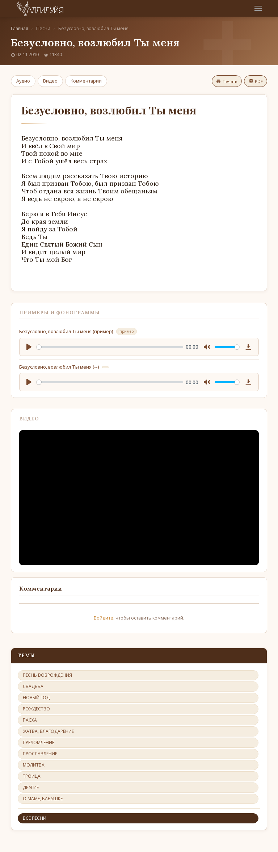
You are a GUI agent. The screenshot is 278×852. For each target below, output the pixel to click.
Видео (50, 80)
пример (126, 331)
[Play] (29, 347)
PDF (255, 81)
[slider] (110, 347)
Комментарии (86, 80)
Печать (226, 81)
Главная (19, 28)
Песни (43, 28)
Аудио (23, 80)
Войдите (103, 617)
